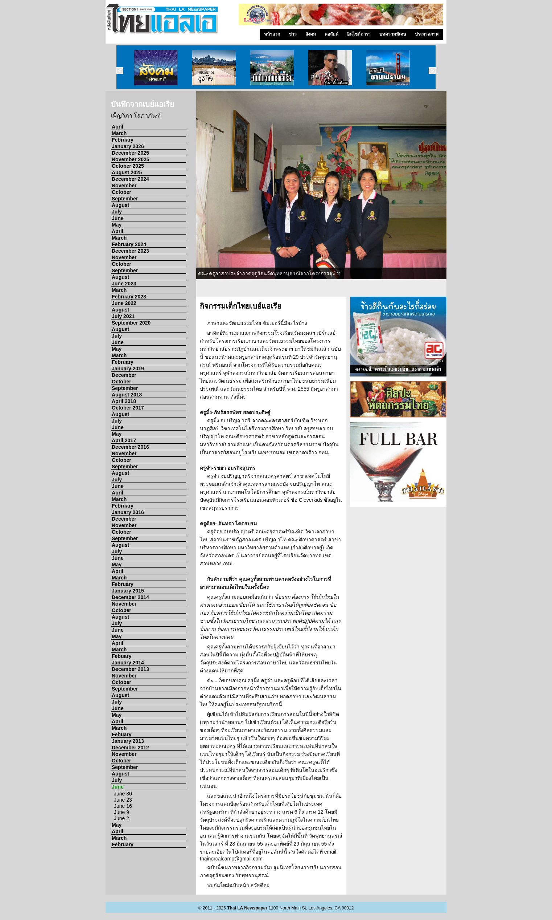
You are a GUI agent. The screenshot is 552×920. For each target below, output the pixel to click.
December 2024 (130, 179)
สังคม (310, 34)
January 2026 (128, 146)
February (122, 140)
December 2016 (130, 447)
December (124, 375)
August (120, 205)
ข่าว (293, 34)
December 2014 (130, 597)
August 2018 (127, 395)
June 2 (121, 818)
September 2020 (131, 323)
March (119, 133)
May (116, 225)
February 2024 (129, 244)
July (117, 212)
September (125, 198)
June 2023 (124, 283)
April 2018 (124, 401)
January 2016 (128, 512)
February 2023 (129, 297)
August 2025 (127, 172)
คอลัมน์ (331, 34)
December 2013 (130, 669)
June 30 (123, 794)
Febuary (121, 656)
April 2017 (124, 440)
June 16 (123, 806)
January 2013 (128, 741)
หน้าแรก (272, 34)
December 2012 (130, 747)
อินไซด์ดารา (359, 34)
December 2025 (130, 153)
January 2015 (128, 591)
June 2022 (124, 303)
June (118, 218)
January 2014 (128, 662)
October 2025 (128, 166)
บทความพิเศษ (392, 34)
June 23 (123, 800)
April (117, 127)
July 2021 (123, 316)
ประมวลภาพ (426, 34)
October (121, 192)
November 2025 (130, 159)
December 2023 (130, 251)
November (124, 185)
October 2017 (128, 408)
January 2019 (128, 368)
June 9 (121, 812)
